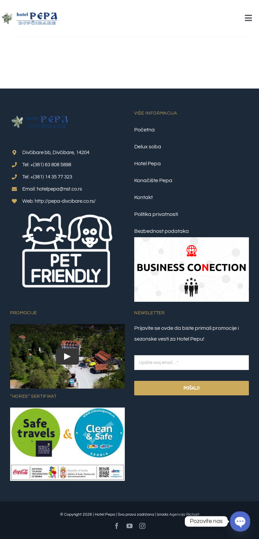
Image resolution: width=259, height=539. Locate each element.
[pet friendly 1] (67, 210)
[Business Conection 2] (191, 240)
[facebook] (117, 526)
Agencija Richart (184, 514)
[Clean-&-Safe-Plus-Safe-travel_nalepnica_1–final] (67, 410)
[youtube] (129, 526)
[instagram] (142, 526)
